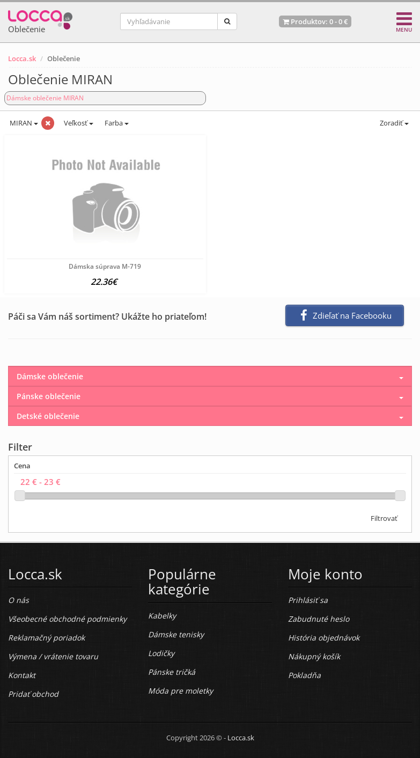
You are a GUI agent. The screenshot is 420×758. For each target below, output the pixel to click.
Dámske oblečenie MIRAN (45, 97)
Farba (117, 123)
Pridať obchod (33, 694)
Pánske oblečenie (48, 396)
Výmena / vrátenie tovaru (53, 656)
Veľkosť (77, 123)
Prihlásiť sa (308, 600)
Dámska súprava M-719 (105, 266)
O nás (18, 600)
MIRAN (23, 123)
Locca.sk (22, 58)
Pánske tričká (171, 672)
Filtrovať (384, 518)
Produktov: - (315, 21)
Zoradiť (393, 123)
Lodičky (161, 653)
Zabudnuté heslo (318, 619)
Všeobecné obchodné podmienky (67, 619)
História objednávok (323, 637)
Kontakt (21, 675)
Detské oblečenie (48, 416)
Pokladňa (304, 675)
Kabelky (162, 615)
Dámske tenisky (176, 634)
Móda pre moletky (180, 691)
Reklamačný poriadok (46, 637)
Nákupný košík (314, 656)
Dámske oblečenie (50, 376)
